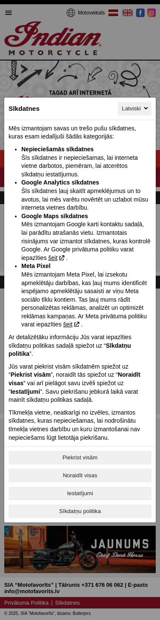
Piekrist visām (79, 457)
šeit (53, 257)
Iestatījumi (80, 493)
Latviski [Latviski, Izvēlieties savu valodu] (135, 108)
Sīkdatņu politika (80, 511)
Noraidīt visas (80, 475)
